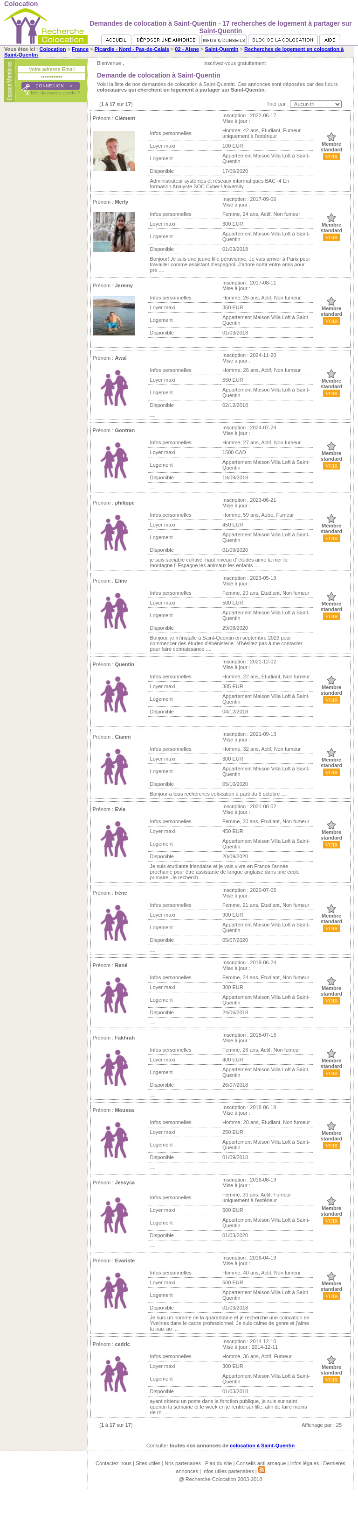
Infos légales (304, 1463)
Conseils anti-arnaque (261, 1463)
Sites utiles (148, 1463)
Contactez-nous (113, 1463)
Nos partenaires (183, 1463)
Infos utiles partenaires (228, 1471)
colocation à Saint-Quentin (262, 1445)
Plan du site (218, 1463)
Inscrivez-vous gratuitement (234, 63)
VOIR (331, 156)
